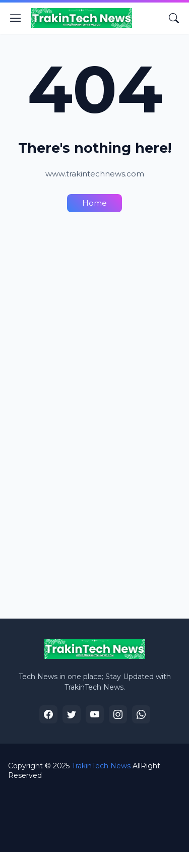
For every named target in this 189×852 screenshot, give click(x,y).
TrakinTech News (101, 765)
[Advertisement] (94, 321)
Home (94, 203)
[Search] (174, 18)
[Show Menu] (15, 18)
